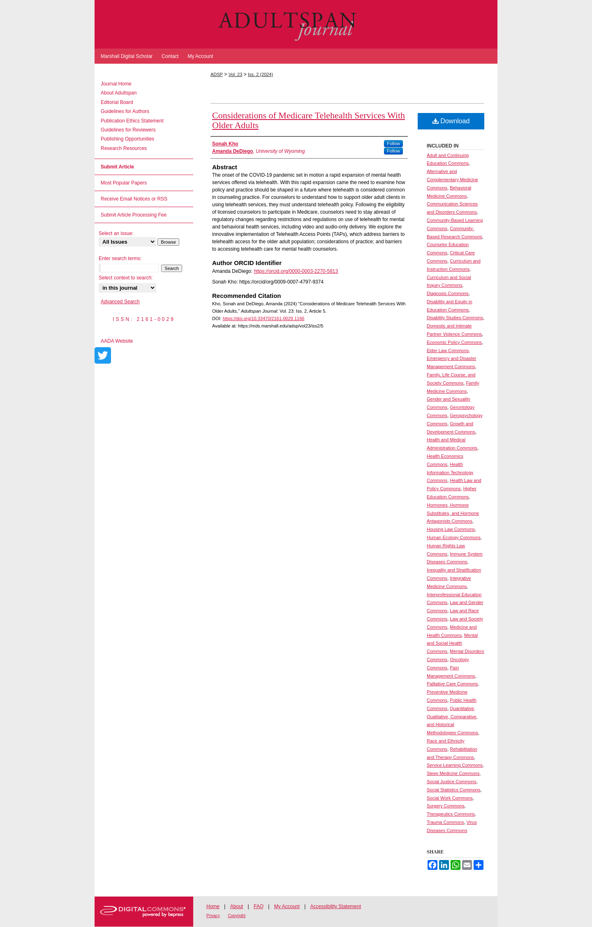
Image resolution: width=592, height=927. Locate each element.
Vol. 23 (236, 74)
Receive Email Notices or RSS (134, 199)
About (236, 906)
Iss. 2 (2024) (260, 74)
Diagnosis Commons (447, 293)
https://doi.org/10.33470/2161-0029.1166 (264, 318)
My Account (287, 906)
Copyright (236, 915)
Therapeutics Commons (451, 814)
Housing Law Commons (451, 529)
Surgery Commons (446, 805)
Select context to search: (126, 278)
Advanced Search (120, 301)
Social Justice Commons (451, 781)
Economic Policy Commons (454, 342)
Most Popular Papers (124, 183)
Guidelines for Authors (125, 111)
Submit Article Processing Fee (133, 215)
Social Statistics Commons (453, 789)
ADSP (216, 74)
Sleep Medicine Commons (453, 773)
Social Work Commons (450, 798)
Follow (393, 143)
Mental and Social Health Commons (452, 643)
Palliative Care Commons (452, 683)
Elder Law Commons (448, 350)
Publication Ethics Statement (132, 121)
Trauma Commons (445, 822)
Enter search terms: (120, 258)
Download (451, 121)
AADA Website (117, 341)
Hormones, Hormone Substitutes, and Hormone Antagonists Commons (453, 513)
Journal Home (116, 84)
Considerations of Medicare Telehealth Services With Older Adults (308, 120)
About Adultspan (118, 93)
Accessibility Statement (335, 906)
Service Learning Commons (455, 765)
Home (213, 906)
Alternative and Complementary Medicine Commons (452, 179)
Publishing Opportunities (127, 139)
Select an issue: (116, 233)
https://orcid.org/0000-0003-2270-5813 (296, 271)
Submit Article (117, 167)
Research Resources (124, 148)
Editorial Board (117, 102)
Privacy (213, 915)
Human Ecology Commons (454, 537)
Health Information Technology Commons (450, 472)
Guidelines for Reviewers (128, 130)
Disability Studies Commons (455, 317)
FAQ (259, 906)
